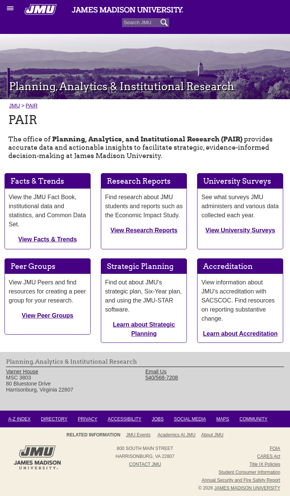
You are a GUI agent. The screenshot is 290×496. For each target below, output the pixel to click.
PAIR (32, 106)
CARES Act (268, 456)
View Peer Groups (48, 315)
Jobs (158, 419)
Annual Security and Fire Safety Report (241, 480)
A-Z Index (19, 419)
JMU (14, 106)
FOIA (275, 448)
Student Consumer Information (249, 472)
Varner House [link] (22, 372)
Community (253, 419)
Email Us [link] (156, 372)
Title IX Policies (265, 464)
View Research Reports (143, 230)
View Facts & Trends (47, 239)
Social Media (190, 419)
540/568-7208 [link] (161, 378)
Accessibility (124, 419)
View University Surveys (240, 230)
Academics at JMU (176, 435)
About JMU (212, 435)
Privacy (87, 419)
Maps (222, 419)
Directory (54, 419)
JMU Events (138, 435)
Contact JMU (145, 464)
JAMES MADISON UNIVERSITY (247, 488)
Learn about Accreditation (240, 333)
